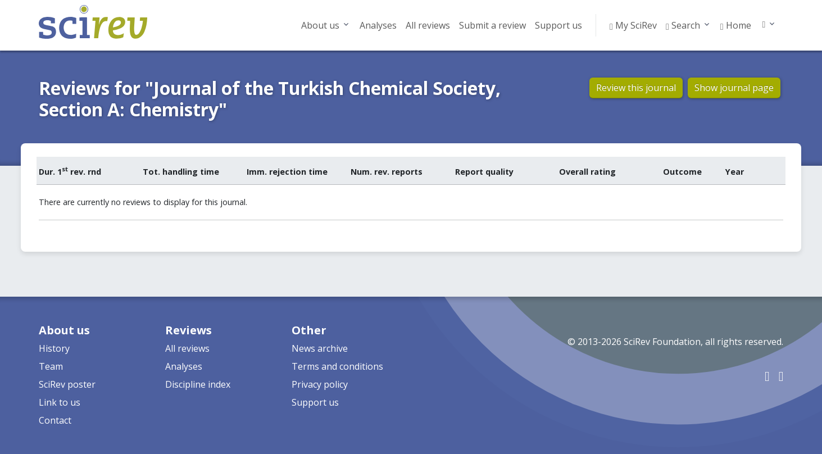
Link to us (59, 402)
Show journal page (734, 87)
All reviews (428, 25)
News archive (320, 348)
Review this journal (636, 87)
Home (735, 25)
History (54, 348)
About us (320, 25)
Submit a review (492, 25)
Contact (55, 420)
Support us (558, 25)
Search (683, 25)
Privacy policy (320, 384)
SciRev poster (67, 384)
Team (51, 366)
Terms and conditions (337, 366)
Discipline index (197, 384)
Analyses (378, 25)
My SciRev (633, 25)
